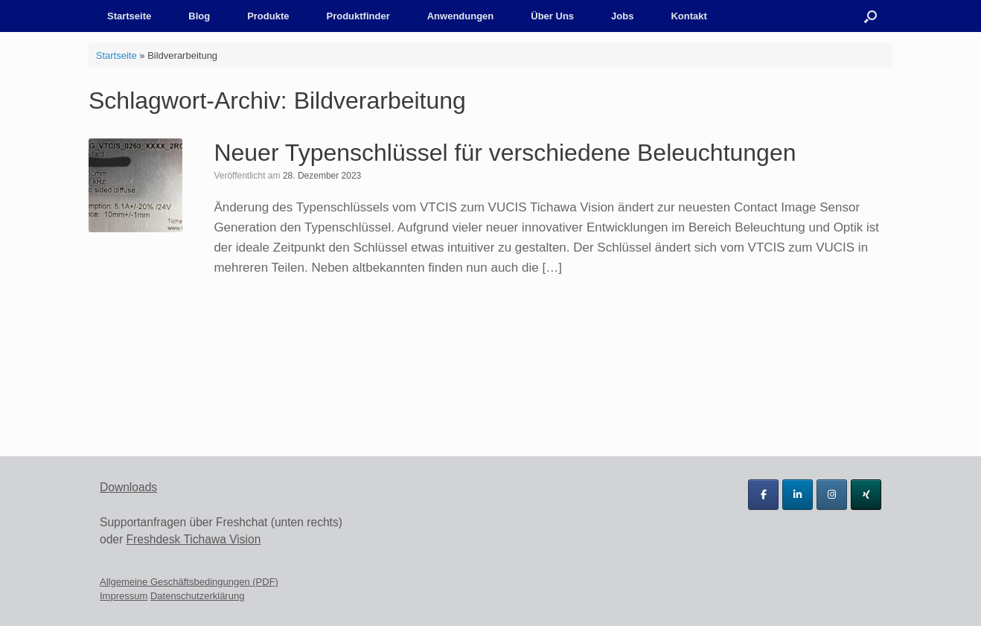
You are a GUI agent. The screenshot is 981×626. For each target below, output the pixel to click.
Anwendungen (460, 16)
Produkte (268, 16)
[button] (870, 16)
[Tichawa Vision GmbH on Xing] (866, 494)
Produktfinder (357, 16)
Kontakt (688, 16)
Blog (199, 16)
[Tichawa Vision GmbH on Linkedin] (797, 494)
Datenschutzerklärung (197, 595)
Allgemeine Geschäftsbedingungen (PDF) (189, 581)
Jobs (622, 16)
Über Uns (552, 16)
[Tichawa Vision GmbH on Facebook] (763, 494)
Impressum (123, 595)
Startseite (129, 16)
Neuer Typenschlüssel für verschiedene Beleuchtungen (505, 152)
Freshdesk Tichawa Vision (194, 539)
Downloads (128, 487)
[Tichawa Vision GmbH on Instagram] (832, 494)
